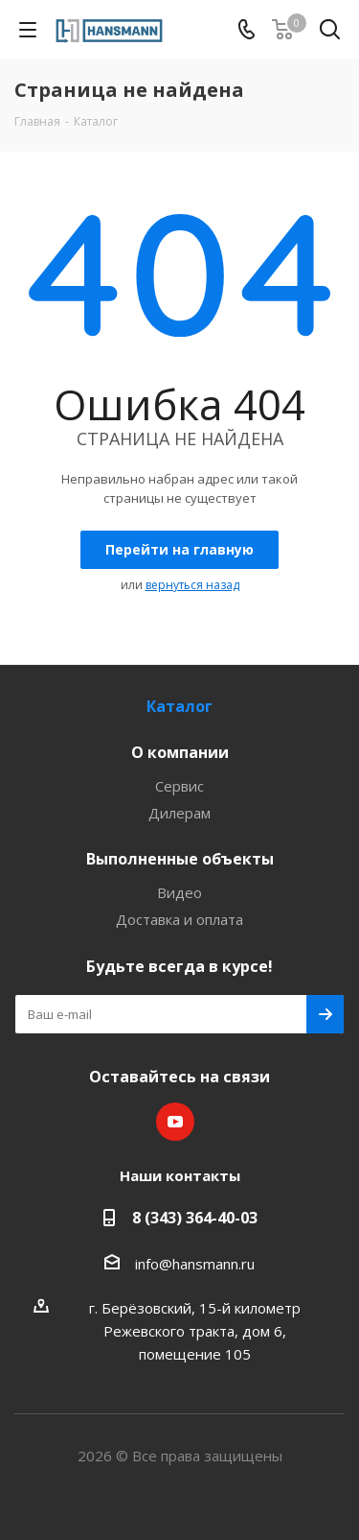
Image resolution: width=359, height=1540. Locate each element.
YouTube (175, 1121)
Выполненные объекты (180, 858)
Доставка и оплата (179, 919)
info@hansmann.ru (195, 1263)
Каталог (179, 706)
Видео (179, 892)
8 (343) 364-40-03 (195, 1217)
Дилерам (179, 812)
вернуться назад (192, 585)
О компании (180, 752)
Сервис (179, 785)
